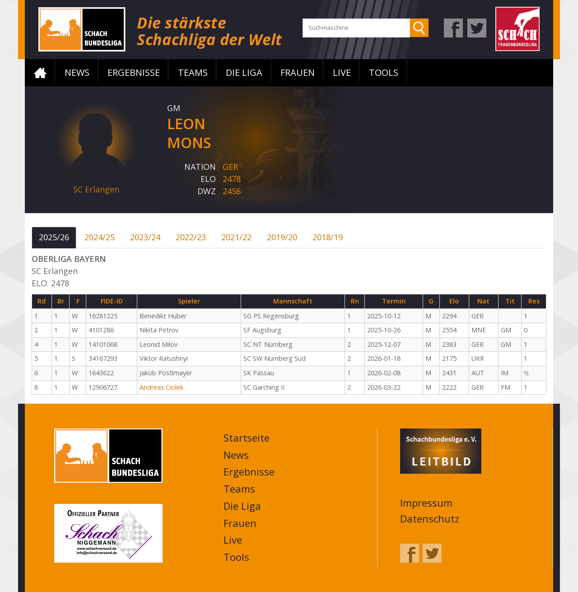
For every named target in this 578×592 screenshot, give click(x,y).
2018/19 (327, 237)
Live (342, 72)
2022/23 (191, 237)
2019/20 (282, 237)
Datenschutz (429, 518)
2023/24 (145, 237)
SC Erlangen (96, 189)
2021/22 (236, 237)
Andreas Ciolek (161, 387)
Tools (383, 72)
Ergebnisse (133, 72)
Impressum (426, 502)
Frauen (297, 72)
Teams (193, 72)
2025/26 (54, 237)
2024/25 (99, 237)
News (77, 72)
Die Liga (244, 72)
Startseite (40, 72)
